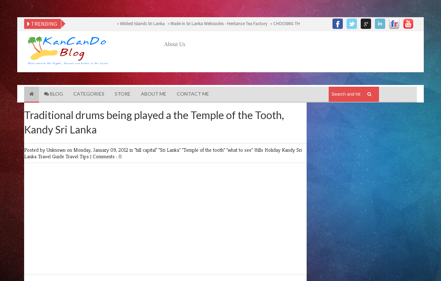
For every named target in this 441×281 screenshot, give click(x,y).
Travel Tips (77, 156)
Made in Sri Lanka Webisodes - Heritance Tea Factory (222, 23)
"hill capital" (146, 150)
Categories (88, 94)
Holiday (273, 150)
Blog (53, 94)
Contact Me (193, 94)
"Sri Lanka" (170, 150)
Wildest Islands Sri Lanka (145, 23)
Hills (259, 150)
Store (123, 94)
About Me (153, 94)
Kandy (289, 150)
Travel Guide (51, 156)
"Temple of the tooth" (204, 150)
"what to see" (240, 150)
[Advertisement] (289, 67)
